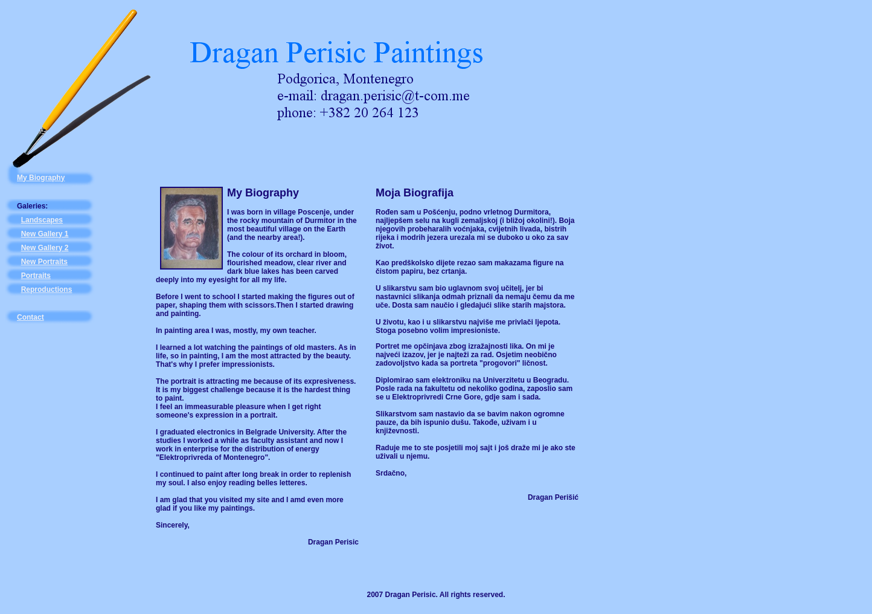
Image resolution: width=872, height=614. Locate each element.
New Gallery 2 (45, 248)
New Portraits (44, 261)
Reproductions (46, 289)
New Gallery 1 (45, 234)
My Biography (41, 177)
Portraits (36, 275)
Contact (30, 317)
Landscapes (42, 220)
